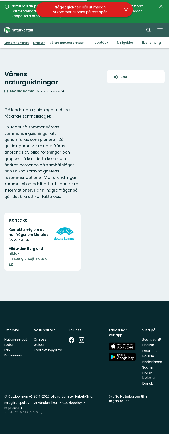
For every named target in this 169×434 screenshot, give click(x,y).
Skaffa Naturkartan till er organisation (129, 398)
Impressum (13, 407)
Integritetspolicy (17, 402)
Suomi (147, 367)
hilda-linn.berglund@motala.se (28, 258)
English (148, 345)
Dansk (147, 383)
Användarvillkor (46, 402)
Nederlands (152, 361)
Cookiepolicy (72, 402)
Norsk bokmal (148, 375)
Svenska (149, 339)
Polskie (148, 356)
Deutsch (149, 350)
